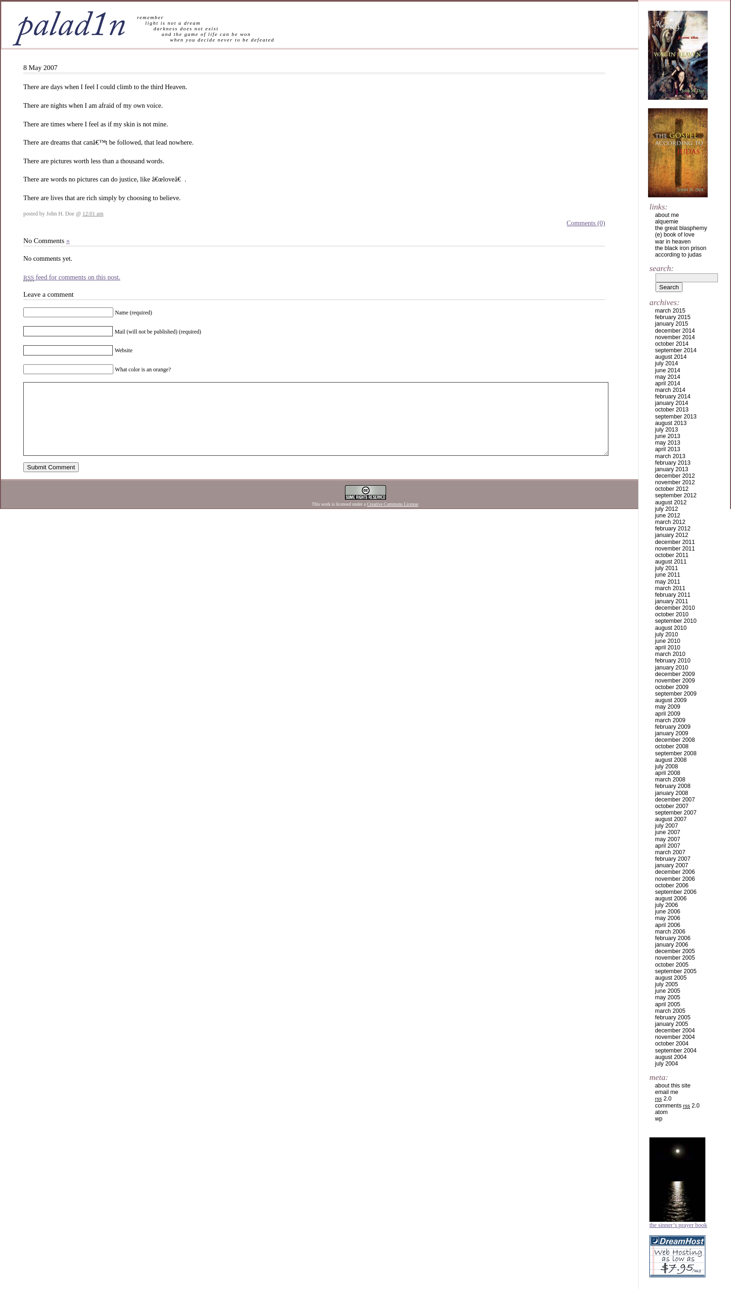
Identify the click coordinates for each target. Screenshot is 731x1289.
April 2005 (667, 1004)
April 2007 (667, 846)
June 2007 (667, 832)
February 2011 (672, 595)
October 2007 (672, 806)
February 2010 (672, 660)
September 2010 (676, 621)
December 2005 (675, 951)
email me (666, 1092)
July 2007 (666, 825)
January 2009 (671, 733)
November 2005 (675, 958)
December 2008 (675, 740)
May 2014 (667, 377)
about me (667, 215)
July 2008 (666, 766)
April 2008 (667, 773)
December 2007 (675, 799)
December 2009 (675, 674)
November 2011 (675, 548)
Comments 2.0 (677, 1105)
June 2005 (667, 991)
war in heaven (673, 241)
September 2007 (676, 812)
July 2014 (666, 363)
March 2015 (670, 310)
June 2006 (667, 911)
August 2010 (671, 628)
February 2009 (672, 727)
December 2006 (675, 872)
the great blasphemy (681, 228)
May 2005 (667, 997)
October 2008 (672, 746)
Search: (661, 268)
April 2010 (667, 647)
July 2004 (666, 1063)
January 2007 (671, 865)
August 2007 (671, 819)
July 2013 (666, 429)
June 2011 (667, 574)
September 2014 (676, 350)
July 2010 (666, 634)
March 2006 (670, 931)
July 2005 (666, 984)
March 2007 (670, 852)
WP (658, 1118)
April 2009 (667, 714)
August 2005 (671, 978)
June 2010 (667, 641)
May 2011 (667, 581)
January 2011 (671, 601)
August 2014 (671, 357)
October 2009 (672, 687)
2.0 (663, 1098)
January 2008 (671, 793)
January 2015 (671, 324)
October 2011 (672, 555)
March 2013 (670, 456)
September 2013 (676, 416)
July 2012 (666, 509)
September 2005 (676, 971)
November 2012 (675, 482)
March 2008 (670, 779)
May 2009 (667, 707)
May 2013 (667, 442)
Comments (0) (585, 223)
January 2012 (671, 535)
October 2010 (672, 614)
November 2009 (675, 680)
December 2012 (675, 476)
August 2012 (671, 502)
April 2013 (667, 449)
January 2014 (671, 403)
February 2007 (672, 859)
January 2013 (671, 469)
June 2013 (667, 436)
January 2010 (671, 667)
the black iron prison (680, 248)
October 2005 (672, 965)
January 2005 (671, 1024)
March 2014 (670, 390)
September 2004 (676, 1050)
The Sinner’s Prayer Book (678, 1225)
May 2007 (667, 839)
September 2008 (676, 753)
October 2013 (672, 409)
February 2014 (672, 396)
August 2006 (671, 898)
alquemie (666, 221)
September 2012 (676, 495)
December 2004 (675, 1030)
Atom (661, 1112)
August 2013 (671, 423)
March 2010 (670, 654)
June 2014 (667, 370)
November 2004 (675, 1037)
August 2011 (671, 561)
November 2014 (675, 337)
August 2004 (671, 1057)
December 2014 (675, 330)
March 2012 (670, 522)
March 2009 (670, 720)
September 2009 (676, 693)
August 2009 (671, 700)
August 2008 (671, 760)
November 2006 (675, 879)
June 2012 (667, 515)
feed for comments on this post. (71, 277)
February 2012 (672, 528)
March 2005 (670, 1011)
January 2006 (671, 944)
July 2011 (666, 568)
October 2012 (672, 489)
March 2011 (670, 588)
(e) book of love (675, 234)
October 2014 (672, 344)
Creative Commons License (392, 518)
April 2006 (667, 925)
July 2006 (666, 905)
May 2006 (667, 918)
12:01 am (93, 213)
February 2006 (672, 938)
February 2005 (672, 1017)
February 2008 (672, 786)
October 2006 (672, 885)
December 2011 (675, 542)
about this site (672, 1085)
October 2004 (672, 1043)
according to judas (678, 254)
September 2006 (676, 892)
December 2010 (675, 608)
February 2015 (672, 317)
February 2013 (672, 463)
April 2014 (667, 383)
